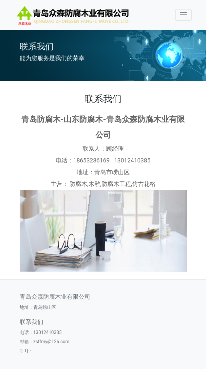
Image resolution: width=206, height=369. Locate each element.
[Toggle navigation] (183, 15)
